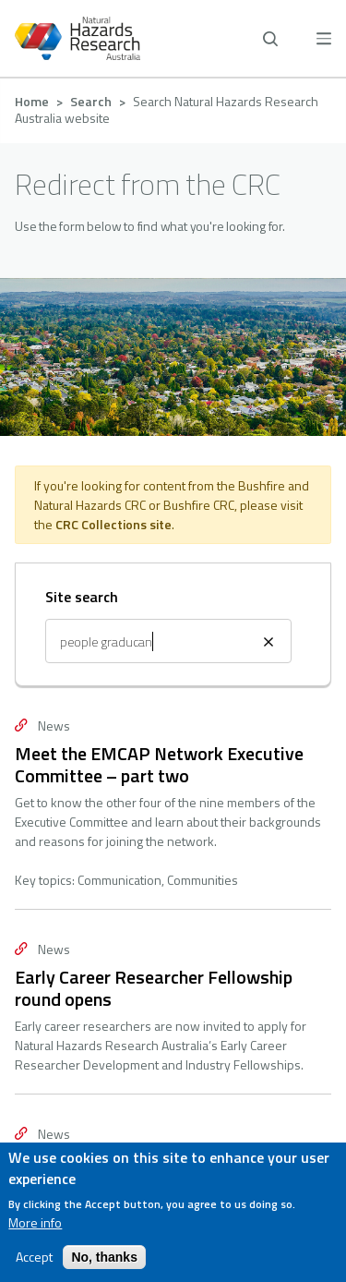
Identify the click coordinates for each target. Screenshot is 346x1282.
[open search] (270, 38)
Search (91, 101)
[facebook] (90, 1076)
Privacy (173, 933)
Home (32, 101)
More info (35, 1222)
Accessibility (173, 977)
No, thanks (104, 1257)
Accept (34, 1257)
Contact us (173, 888)
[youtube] (256, 1076)
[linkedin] (145, 1076)
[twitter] (201, 1076)
